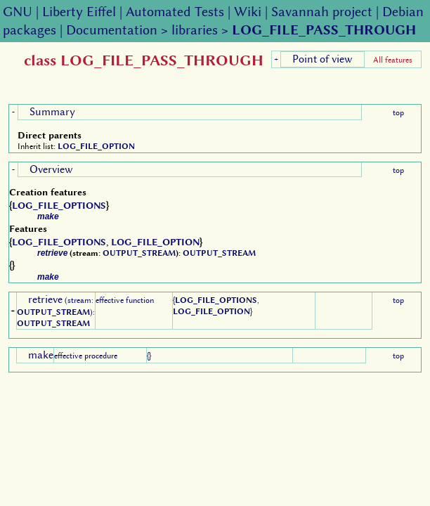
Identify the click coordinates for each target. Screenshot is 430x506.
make (48, 216)
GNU (17, 12)
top (398, 112)
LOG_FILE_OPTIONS (59, 205)
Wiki (247, 12)
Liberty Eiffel (79, 12)
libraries (194, 30)
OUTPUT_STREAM (139, 253)
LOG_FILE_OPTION (96, 146)
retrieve (52, 253)
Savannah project (321, 12)
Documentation (111, 30)
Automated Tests (175, 12)
